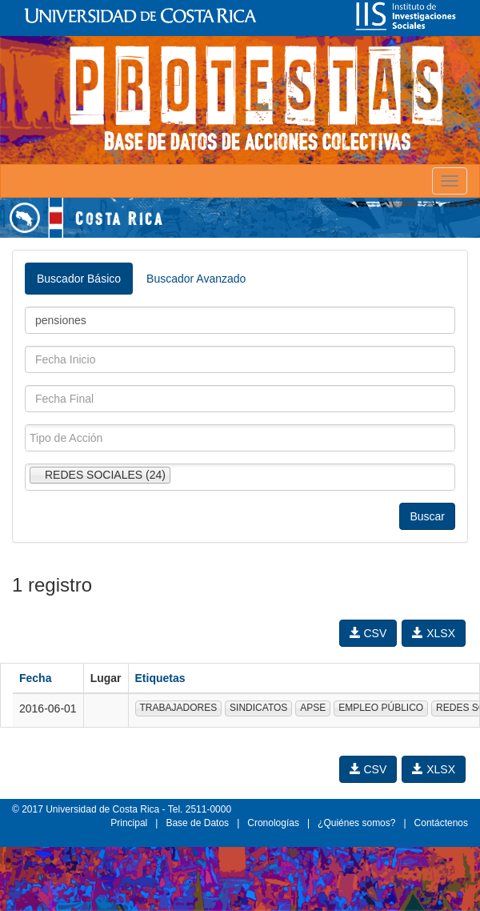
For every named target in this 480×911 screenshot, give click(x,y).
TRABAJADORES (179, 707)
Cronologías (273, 823)
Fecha (35, 678)
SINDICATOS (258, 707)
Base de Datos (197, 823)
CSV (368, 633)
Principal (128, 823)
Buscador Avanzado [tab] (196, 278)
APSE (313, 707)
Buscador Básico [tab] (79, 278)
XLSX (433, 633)
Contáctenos (441, 823)
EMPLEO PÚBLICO (380, 707)
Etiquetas (160, 678)
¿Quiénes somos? (356, 823)
